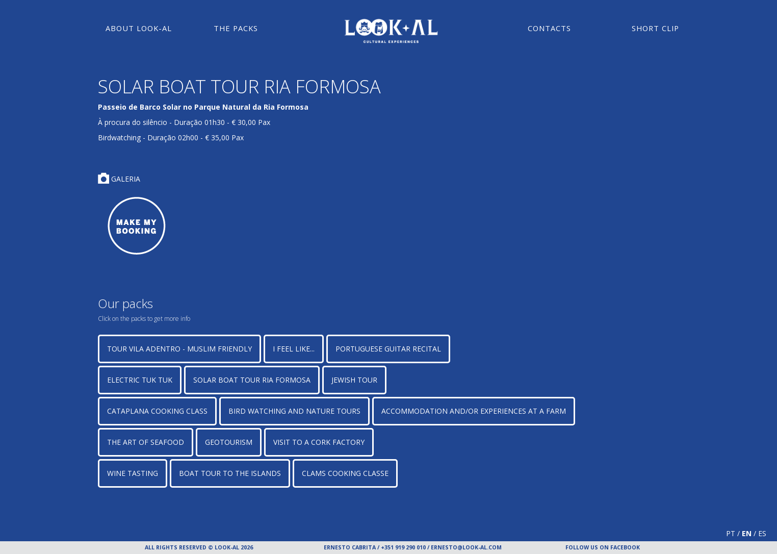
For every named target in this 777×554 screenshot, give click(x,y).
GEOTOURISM (228, 442)
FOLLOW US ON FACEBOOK (602, 547)
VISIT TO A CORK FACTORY (319, 442)
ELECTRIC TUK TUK (139, 380)
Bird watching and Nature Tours (294, 411)
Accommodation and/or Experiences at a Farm (473, 411)
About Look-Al (139, 28)
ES (762, 533)
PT (730, 533)
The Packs (236, 28)
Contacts (549, 28)
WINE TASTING (132, 473)
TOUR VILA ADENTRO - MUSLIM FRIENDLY (179, 349)
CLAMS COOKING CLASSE (345, 473)
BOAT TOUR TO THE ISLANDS (230, 473)
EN (747, 533)
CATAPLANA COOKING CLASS (157, 411)
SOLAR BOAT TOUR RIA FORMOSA (251, 380)
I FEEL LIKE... (294, 349)
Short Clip (655, 28)
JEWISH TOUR (354, 380)
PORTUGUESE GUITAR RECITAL (388, 349)
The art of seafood (145, 442)
